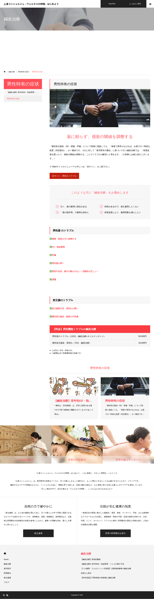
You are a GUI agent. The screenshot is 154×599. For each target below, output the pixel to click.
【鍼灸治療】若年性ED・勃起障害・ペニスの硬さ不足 (24, 92)
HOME (5, 553)
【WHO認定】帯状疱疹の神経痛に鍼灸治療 (98, 578)
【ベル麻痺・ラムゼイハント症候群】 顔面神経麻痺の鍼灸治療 (106, 569)
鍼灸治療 (7, 564)
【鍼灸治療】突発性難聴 (90, 559)
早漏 (54, 255)
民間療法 (7, 573)
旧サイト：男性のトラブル (64, 176)
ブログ (6, 582)
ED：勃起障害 (58, 247)
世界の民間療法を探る (115, 533)
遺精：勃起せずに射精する (64, 239)
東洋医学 (7, 569)
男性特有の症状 (13, 99)
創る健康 (38, 533)
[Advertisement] (77, 49)
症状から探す (86, 573)
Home (6, 559)
